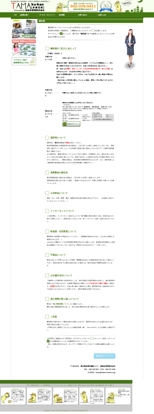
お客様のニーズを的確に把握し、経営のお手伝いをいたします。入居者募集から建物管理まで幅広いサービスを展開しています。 (44, 396)
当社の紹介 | (91, 385)
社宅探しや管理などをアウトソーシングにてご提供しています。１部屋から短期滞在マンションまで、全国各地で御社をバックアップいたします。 (96, 397)
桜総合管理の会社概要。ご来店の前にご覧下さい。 (124, 393)
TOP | (28, 385)
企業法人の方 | (72, 385)
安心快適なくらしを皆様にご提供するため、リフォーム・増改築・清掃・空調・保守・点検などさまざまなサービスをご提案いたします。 (70, 396)
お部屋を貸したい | (49, 385)
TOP (15, 15)
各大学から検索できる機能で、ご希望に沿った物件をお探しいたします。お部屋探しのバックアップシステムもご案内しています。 (17, 396)
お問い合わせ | (82, 385)
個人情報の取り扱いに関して (104, 385)
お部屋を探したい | (36, 385)
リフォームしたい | (61, 385)
